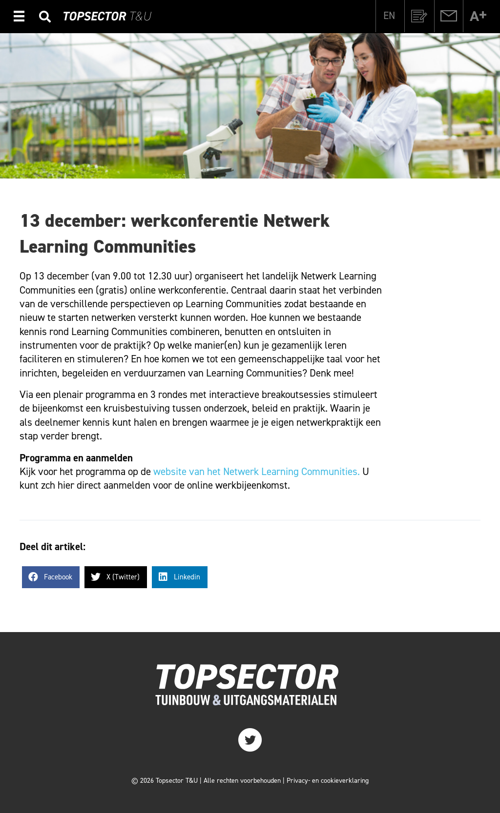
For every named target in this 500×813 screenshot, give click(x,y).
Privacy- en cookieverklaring (328, 780)
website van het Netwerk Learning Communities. (256, 471)
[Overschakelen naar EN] (389, 15)
